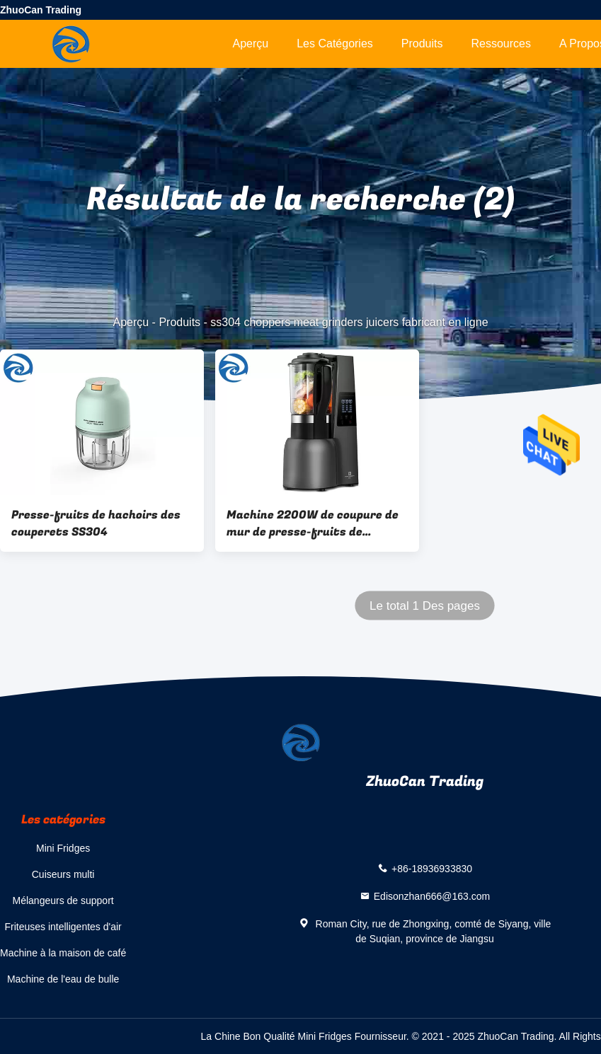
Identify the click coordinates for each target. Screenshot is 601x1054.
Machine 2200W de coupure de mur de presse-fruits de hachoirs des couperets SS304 (313, 523)
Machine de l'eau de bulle (63, 979)
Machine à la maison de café (63, 953)
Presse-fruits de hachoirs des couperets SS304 (96, 523)
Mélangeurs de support (63, 900)
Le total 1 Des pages (425, 606)
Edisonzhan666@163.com (432, 896)
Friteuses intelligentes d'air (62, 926)
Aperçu (250, 43)
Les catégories (335, 43)
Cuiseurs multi (63, 874)
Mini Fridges (63, 848)
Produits (422, 43)
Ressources (501, 43)
